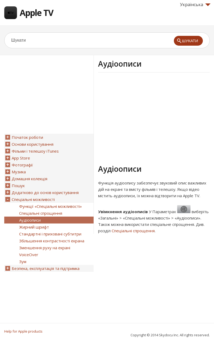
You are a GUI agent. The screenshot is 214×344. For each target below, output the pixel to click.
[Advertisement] (142, 117)
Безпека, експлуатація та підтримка (45, 268)
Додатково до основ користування (45, 192)
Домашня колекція (29, 178)
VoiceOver (28, 254)
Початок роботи (27, 137)
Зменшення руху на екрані (44, 247)
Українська (195, 4)
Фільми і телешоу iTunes (35, 151)
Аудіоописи (30, 220)
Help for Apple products (23, 331)
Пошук (18, 185)
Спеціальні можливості (33, 199)
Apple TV (36, 12)
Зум (22, 261)
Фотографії (22, 164)
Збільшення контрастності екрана (51, 240)
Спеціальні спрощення (133, 230)
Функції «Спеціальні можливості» (50, 206)
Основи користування (32, 144)
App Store (21, 158)
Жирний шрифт (34, 227)
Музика (19, 171)
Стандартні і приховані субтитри (50, 233)
